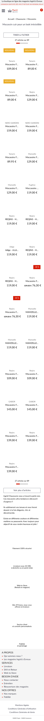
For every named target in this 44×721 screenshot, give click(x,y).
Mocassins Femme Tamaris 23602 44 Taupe (12, 95)
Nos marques (9, 694)
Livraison (7, 666)
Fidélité (7, 697)
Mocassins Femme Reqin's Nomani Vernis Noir (32, 374)
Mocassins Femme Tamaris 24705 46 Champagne (12, 65)
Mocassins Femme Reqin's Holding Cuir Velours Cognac (12, 374)
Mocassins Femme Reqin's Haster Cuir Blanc (32, 281)
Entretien (8, 683)
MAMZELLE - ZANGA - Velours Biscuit (32, 343)
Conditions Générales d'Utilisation (22, 709)
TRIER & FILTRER (21, 35)
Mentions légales (22, 705)
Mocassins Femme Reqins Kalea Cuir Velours (32, 95)
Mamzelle (32, 154)
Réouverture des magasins (15, 687)
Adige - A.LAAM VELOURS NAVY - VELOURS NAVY (12, 250)
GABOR (12, 402)
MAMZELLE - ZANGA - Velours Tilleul (32, 312)
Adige (12, 247)
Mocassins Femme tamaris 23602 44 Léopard (32, 65)
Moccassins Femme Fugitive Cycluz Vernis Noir (32, 188)
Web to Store (9, 673)
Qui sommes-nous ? (12, 656)
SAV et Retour (10, 670)
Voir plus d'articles (22, 490)
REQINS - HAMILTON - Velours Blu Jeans (12, 219)
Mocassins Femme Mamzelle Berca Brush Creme (12, 188)
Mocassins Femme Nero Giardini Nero (32, 126)
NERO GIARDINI (12, 123)
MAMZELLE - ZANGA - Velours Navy (12, 343)
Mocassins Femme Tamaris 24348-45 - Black (12, 157)
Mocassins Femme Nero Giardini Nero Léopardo (12, 126)
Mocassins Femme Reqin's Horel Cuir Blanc (12, 312)
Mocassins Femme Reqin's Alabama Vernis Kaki (12, 467)
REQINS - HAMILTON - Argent (32, 219)
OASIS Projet (16, 718)
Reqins (32, 92)
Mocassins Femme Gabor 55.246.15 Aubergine (32, 405)
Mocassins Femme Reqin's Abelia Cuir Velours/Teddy (32, 436)
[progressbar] (22, 43)
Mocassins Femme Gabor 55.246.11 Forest (12, 405)
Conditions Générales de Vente (22, 712)
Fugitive (32, 185)
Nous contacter (10, 680)
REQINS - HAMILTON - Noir (32, 250)
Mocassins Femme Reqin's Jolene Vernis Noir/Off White (12, 436)
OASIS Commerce (26, 718)
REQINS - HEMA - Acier (12, 281)
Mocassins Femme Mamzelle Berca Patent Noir (32, 157)
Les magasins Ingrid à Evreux (17, 659)
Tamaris (12, 61)
